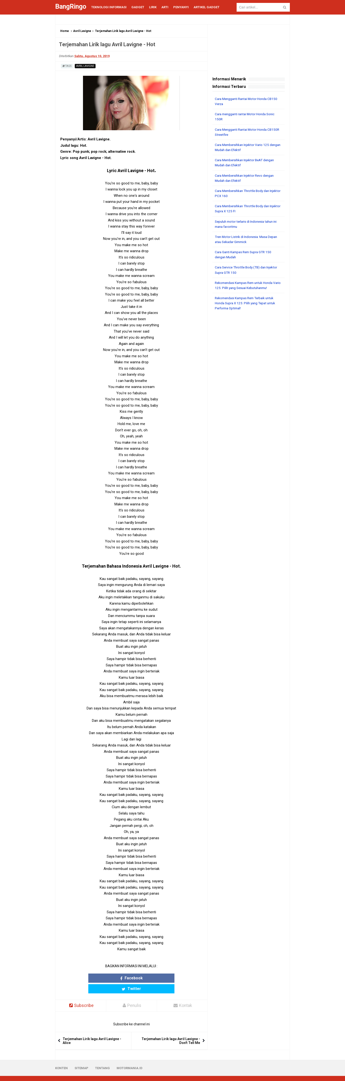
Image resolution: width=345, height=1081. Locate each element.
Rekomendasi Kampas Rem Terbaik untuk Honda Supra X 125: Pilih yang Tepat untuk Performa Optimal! (247, 302)
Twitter (150, 978)
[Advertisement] (248, 387)
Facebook (112, 978)
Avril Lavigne (82, 31)
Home (64, 31)
